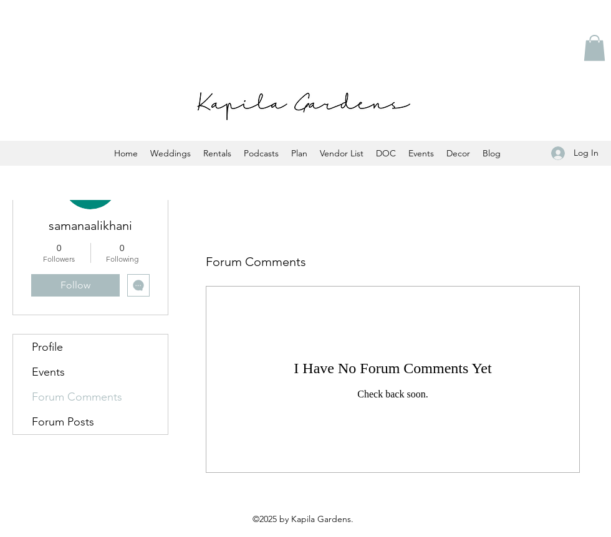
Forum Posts (63, 422)
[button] (594, 48)
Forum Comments (77, 397)
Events (48, 372)
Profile (47, 347)
